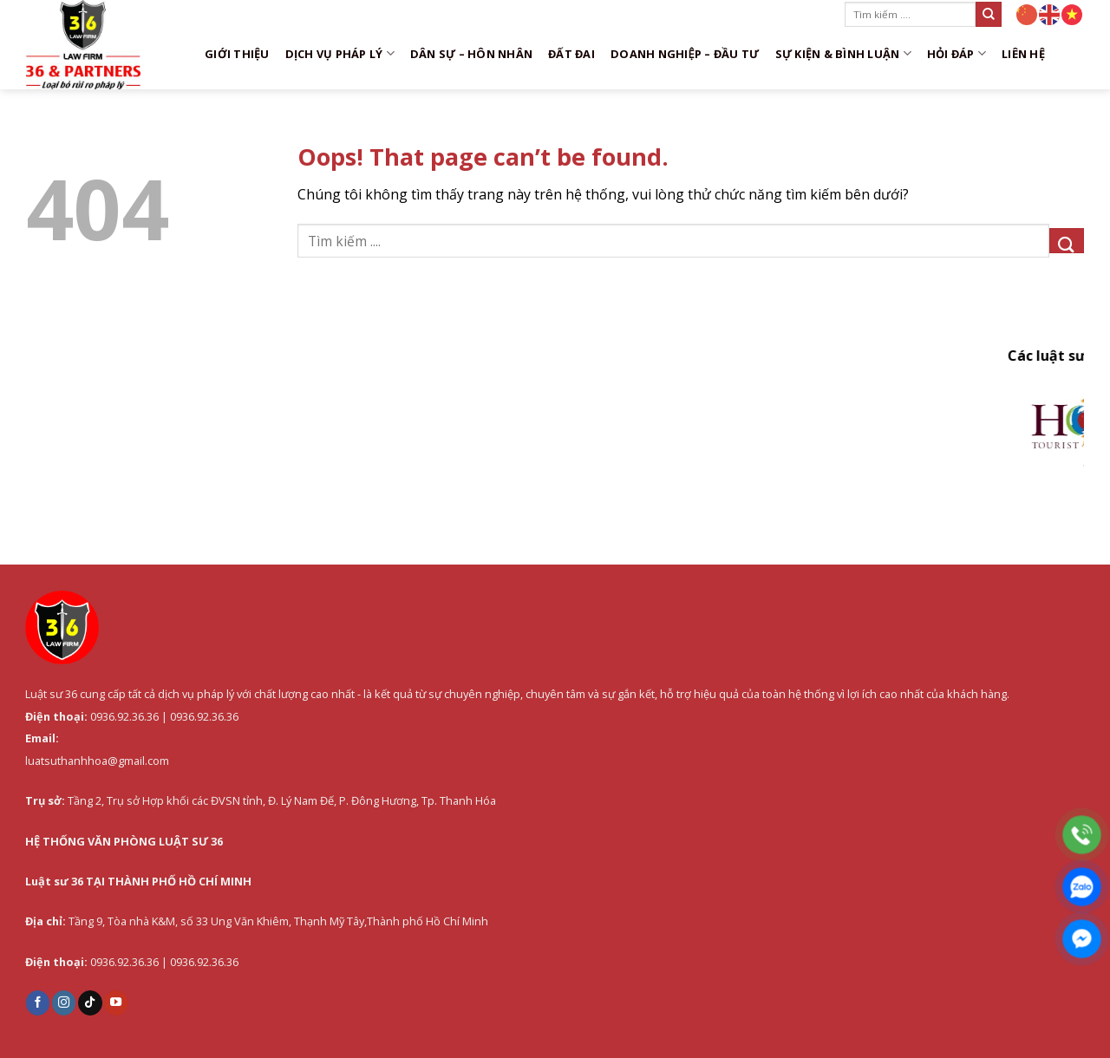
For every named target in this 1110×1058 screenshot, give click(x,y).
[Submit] (989, 14)
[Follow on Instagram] (64, 1002)
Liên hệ (1023, 54)
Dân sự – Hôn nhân (471, 54)
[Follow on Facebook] (38, 1002)
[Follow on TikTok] (90, 1002)
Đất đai (571, 54)
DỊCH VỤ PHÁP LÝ (340, 53)
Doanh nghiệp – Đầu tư (685, 54)
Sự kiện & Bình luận (843, 53)
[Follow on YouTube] (116, 1002)
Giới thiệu (237, 54)
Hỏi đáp (956, 53)
